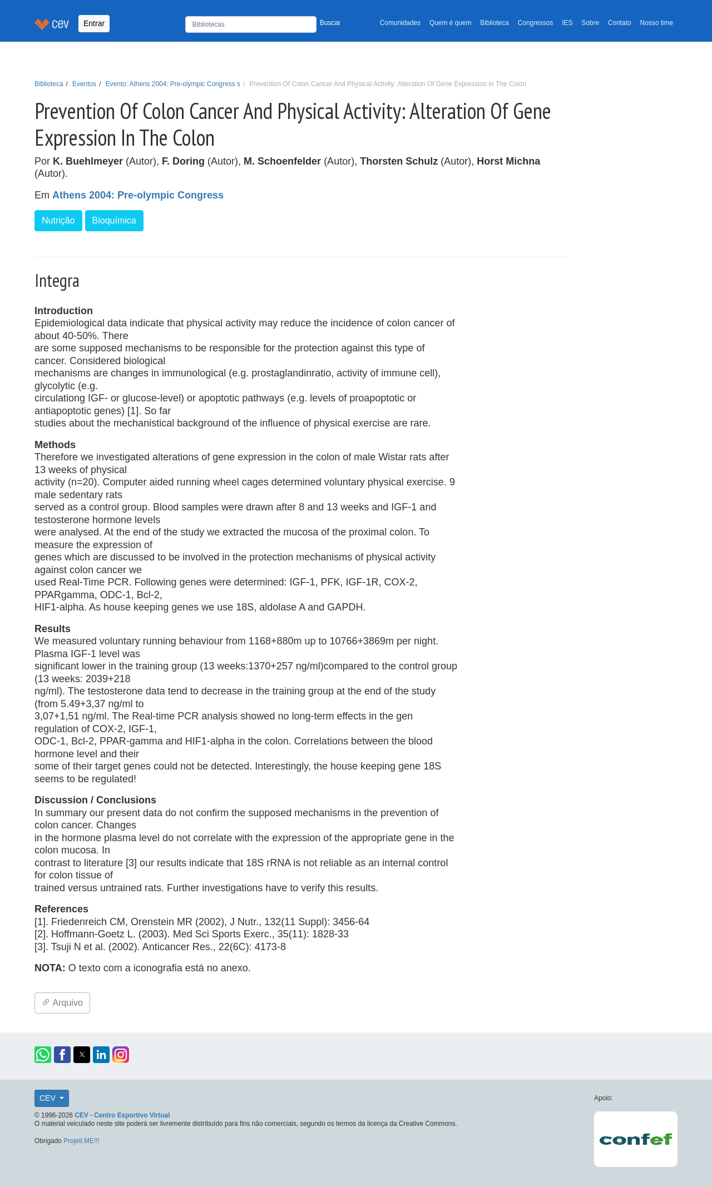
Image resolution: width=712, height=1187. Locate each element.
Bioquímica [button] (114, 220)
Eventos (84, 84)
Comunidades (400, 23)
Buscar (330, 23)
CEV (48, 1098)
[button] (42, 1054)
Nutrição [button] (58, 220)
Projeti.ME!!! (81, 1141)
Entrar (94, 23)
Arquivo (62, 1002)
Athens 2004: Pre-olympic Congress (138, 195)
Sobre (590, 23)
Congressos (535, 23)
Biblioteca (494, 23)
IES (567, 23)
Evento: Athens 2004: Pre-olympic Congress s (173, 84)
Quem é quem (450, 23)
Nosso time (656, 23)
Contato (619, 23)
